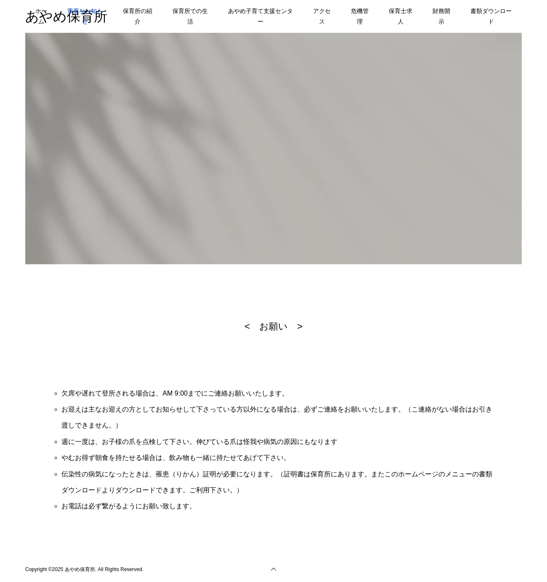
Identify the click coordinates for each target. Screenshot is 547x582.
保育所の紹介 (137, 16)
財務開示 (441, 16)
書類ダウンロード (491, 16)
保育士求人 (400, 16)
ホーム (41, 16)
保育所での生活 (190, 16)
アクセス (322, 16)
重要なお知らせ (85, 16)
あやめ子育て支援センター (260, 16)
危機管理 (360, 16)
